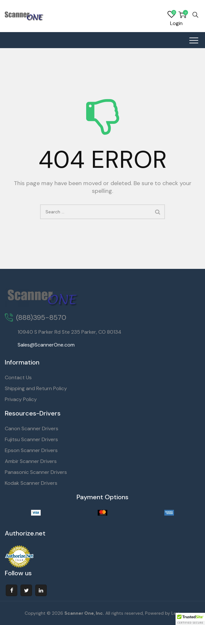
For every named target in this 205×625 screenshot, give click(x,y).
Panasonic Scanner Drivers (36, 472)
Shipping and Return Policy (36, 388)
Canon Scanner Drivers (31, 428)
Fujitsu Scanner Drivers (31, 439)
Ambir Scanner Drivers (31, 461)
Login (176, 23)
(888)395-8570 (41, 317)
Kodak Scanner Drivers (31, 483)
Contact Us (18, 377)
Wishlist (171, 15)
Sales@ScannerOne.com (46, 344)
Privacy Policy (21, 399)
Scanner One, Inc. (84, 613)
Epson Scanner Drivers (31, 450)
